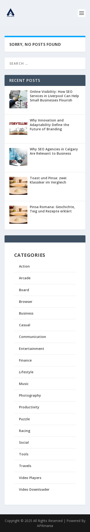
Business (26, 313)
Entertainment (31, 348)
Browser (25, 301)
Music (24, 383)
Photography (30, 395)
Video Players (30, 477)
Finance (25, 360)
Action (24, 266)
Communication (32, 336)
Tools (23, 454)
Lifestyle (26, 372)
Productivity (29, 407)
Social (24, 442)
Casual (24, 325)
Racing (24, 430)
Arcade (24, 278)
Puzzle (24, 419)
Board (24, 290)
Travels (25, 466)
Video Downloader (34, 489)
